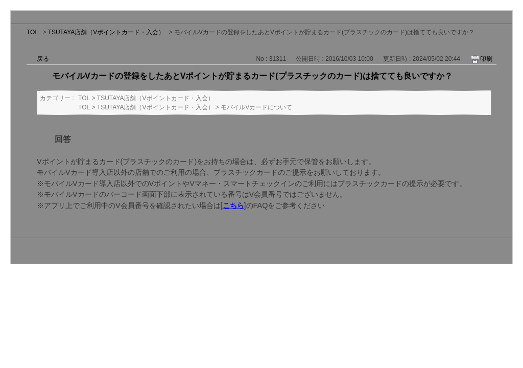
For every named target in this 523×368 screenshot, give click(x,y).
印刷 (486, 58)
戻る (43, 58)
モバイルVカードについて (256, 107)
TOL (32, 32)
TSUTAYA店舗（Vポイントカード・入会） (106, 32)
